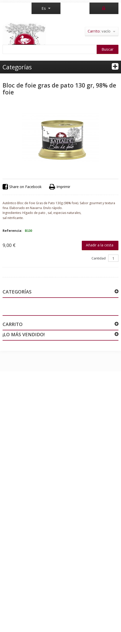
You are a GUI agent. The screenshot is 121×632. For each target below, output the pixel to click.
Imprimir (59, 187)
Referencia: (12, 230)
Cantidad (99, 258)
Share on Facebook (22, 187)
